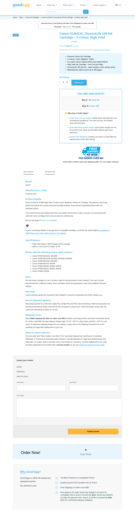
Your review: (67, 406)
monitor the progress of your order (92, 345)
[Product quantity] (63, 82)
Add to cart (79, 83)
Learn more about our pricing (101, 50)
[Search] (85, 12)
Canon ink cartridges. (49, 220)
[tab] (53, 172)
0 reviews (74, 41)
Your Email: (94, 386)
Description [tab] (30, 172)
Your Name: (41, 386)
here (100, 295)
